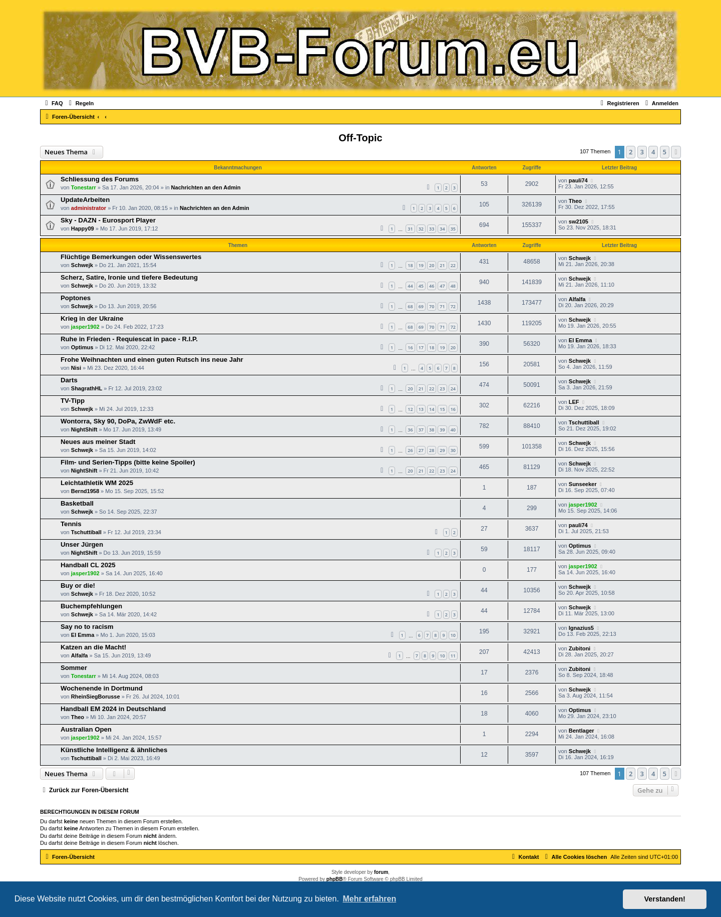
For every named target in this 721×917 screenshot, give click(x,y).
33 (431, 228)
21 (442, 265)
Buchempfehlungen (91, 606)
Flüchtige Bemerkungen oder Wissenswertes (131, 257)
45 (421, 286)
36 (410, 429)
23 (442, 388)
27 (421, 450)
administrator (88, 208)
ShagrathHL (86, 388)
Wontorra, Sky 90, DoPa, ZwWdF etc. (118, 421)
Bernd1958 (85, 491)
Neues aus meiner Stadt (98, 441)
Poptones (76, 298)
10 (453, 635)
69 (421, 306)
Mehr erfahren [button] (369, 898)
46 (431, 286)
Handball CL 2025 (88, 565)
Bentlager (581, 731)
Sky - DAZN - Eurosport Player (108, 220)
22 (453, 265)
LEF (574, 402)
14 (431, 409)
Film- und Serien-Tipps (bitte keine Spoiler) (128, 462)
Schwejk (82, 265)
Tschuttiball (584, 422)
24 (453, 388)
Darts (69, 380)
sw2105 (578, 221)
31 (410, 228)
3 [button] (642, 151)
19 (421, 265)
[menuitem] (53, 103)
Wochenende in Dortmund (102, 688)
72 (453, 306)
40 (453, 429)
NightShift (84, 429)
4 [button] (653, 151)
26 (410, 450)
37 (421, 429)
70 (431, 306)
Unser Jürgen (82, 544)
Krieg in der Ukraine (92, 318)
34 (442, 228)
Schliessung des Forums (100, 179)
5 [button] (664, 151)
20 (431, 265)
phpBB (334, 879)
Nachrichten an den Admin (206, 187)
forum (381, 872)
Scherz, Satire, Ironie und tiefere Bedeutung (129, 277)
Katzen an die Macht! (93, 647)
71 (442, 306)
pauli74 (578, 180)
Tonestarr (83, 187)
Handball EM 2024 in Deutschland (113, 709)
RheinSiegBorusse (95, 697)
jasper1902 (85, 327)
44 (410, 286)
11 (453, 655)
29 (442, 450)
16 (410, 347)
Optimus (82, 347)
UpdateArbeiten (85, 199)
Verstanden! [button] (664, 899)
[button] (676, 152)
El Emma (580, 340)
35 (453, 228)
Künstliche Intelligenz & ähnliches (114, 750)
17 (421, 347)
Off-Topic (360, 137)
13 (421, 409)
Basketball (77, 503)
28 (431, 450)
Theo (575, 201)
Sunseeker (583, 484)
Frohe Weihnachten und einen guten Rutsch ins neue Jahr (152, 359)
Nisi (76, 368)
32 (421, 228)
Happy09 (82, 228)
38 (431, 429)
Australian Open (86, 729)
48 (453, 286)
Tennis (71, 524)
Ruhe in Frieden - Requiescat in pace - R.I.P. (129, 339)
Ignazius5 (581, 628)
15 (442, 409)
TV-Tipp (73, 400)
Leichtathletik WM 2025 (97, 483)
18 (410, 265)
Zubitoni (579, 648)
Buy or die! (78, 585)
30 (453, 450)
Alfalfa (577, 299)
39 (442, 429)
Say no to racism (87, 626)
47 (442, 286)
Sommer (74, 667)
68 (410, 306)
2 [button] (630, 151)
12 (410, 409)
